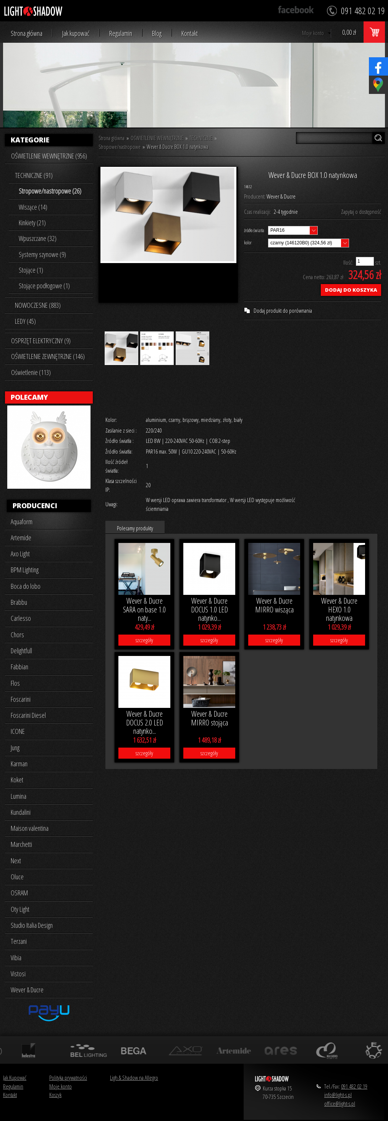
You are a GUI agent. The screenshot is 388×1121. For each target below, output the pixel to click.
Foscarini (21, 699)
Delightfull (21, 650)
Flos (15, 683)
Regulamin (120, 33)
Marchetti (21, 844)
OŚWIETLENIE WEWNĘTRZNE (157, 138)
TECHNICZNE (200, 138)
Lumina (18, 796)
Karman (19, 763)
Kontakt (189, 33)
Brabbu (19, 602)
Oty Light (20, 909)
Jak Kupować (14, 1077)
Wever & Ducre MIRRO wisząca (274, 605)
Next (16, 860)
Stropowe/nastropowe (120, 146)
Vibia (16, 957)
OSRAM (19, 892)
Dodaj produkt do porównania (283, 310)
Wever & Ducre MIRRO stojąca (209, 718)
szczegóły (144, 640)
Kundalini (21, 812)
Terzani (19, 941)
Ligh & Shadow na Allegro (134, 1077)
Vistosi (18, 973)
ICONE (18, 731)
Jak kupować (75, 33)
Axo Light (20, 553)
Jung (15, 747)
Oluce (17, 876)
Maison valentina (29, 828)
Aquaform (21, 521)
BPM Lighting (25, 569)
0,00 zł (349, 32)
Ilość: (348, 262)
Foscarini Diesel (28, 715)
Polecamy (29, 397)
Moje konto (313, 33)
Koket (17, 779)
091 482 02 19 (354, 1086)
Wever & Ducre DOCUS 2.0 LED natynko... (144, 722)
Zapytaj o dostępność (361, 211)
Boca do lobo (25, 586)
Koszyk (55, 1094)
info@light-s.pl (338, 1094)
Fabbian (19, 666)
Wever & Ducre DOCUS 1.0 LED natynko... (209, 609)
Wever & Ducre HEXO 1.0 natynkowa (339, 609)
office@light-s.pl (339, 1103)
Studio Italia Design (32, 925)
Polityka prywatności (68, 1077)
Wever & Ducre (27, 989)
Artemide (21, 537)
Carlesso (21, 618)
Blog (157, 33)
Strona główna (26, 33)
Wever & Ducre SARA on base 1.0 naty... (144, 609)
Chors (17, 634)
